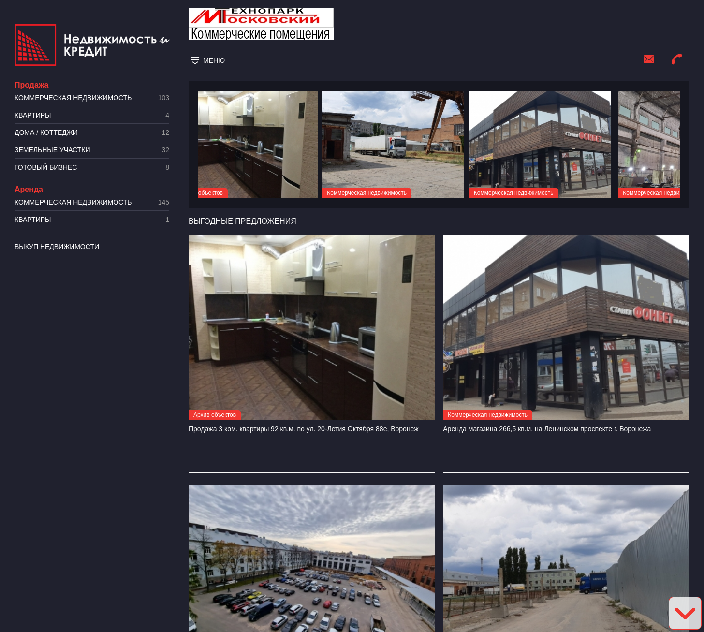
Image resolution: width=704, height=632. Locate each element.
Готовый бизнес (92, 167)
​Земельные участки (92, 150)
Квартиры (92, 115)
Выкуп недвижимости (57, 246)
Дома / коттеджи (92, 133)
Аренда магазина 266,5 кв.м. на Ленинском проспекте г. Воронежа (547, 429)
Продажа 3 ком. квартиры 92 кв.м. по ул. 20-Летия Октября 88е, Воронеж (304, 429)
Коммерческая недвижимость (92, 98)
